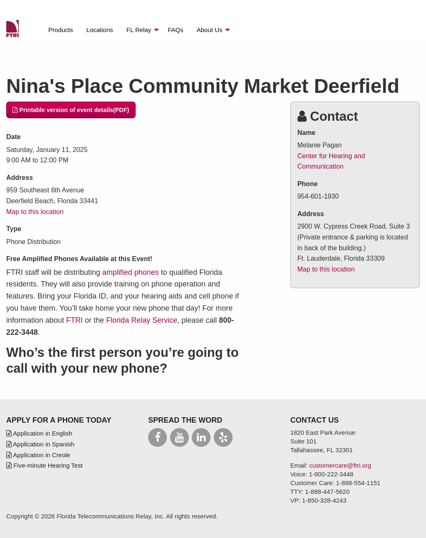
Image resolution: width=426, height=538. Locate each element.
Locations (100, 29)
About (210, 29)
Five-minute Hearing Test (44, 465)
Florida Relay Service (141, 320)
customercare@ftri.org (341, 465)
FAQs (175, 29)
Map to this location (35, 211)
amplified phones (130, 272)
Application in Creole (38, 454)
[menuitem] (60, 29)
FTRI (74, 320)
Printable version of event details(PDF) (70, 110)
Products (60, 29)
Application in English (39, 433)
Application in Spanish (40, 444)
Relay (138, 29)
